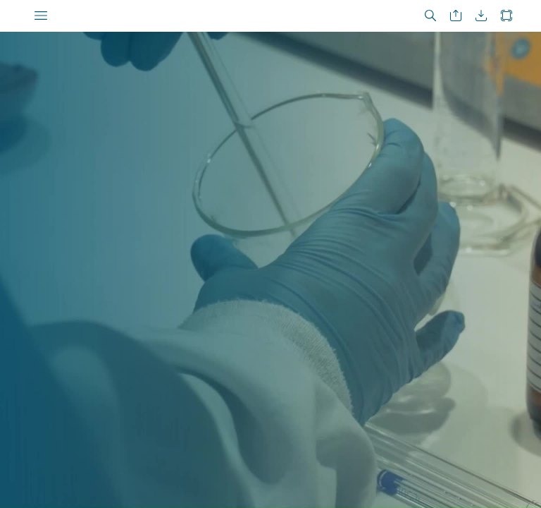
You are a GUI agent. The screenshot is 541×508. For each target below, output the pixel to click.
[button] (41, 16)
